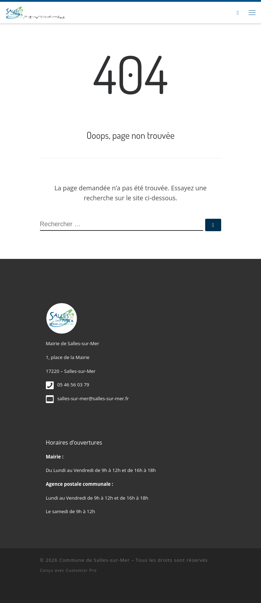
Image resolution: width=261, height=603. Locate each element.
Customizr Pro (81, 570)
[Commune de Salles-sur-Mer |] (35, 11)
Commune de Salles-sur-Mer (94, 560)
